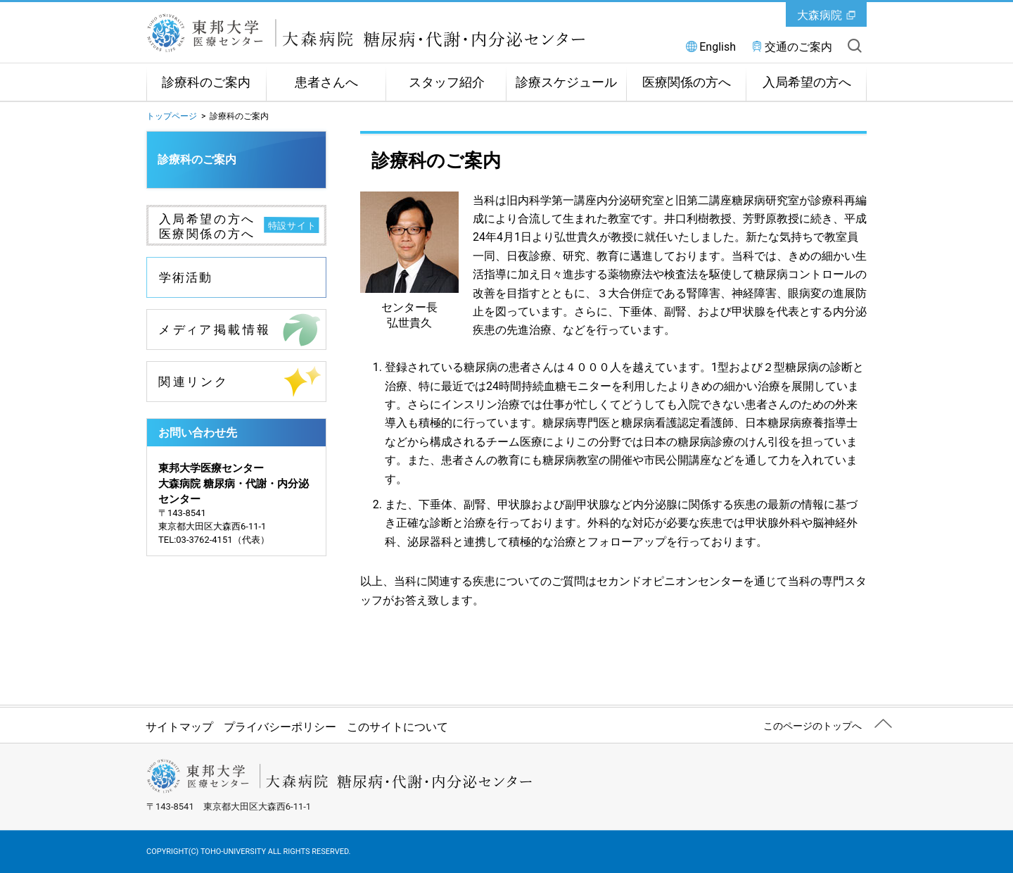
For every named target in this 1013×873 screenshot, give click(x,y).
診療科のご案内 (206, 82)
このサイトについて (397, 727)
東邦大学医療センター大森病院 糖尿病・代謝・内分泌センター (378, 33)
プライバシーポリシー (280, 727)
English (717, 47)
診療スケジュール (566, 82)
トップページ (171, 116)
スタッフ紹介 (447, 82)
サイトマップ (179, 727)
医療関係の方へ (686, 82)
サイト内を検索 (855, 46)
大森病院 (819, 15)
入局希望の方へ (807, 82)
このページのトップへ (812, 725)
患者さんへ (326, 82)
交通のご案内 (798, 47)
